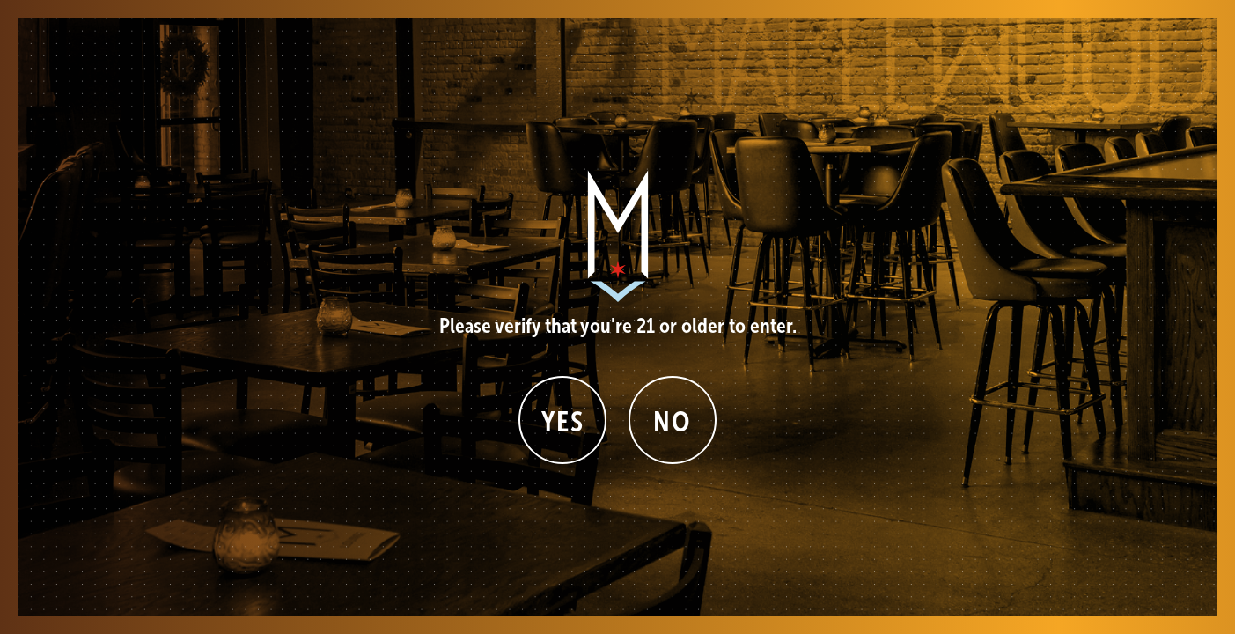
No (672, 422)
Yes (562, 422)
